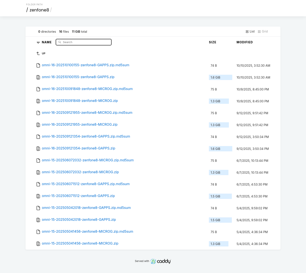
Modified (245, 42)
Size (212, 42)
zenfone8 (39, 10)
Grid (263, 31)
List (250, 31)
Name (47, 42)
